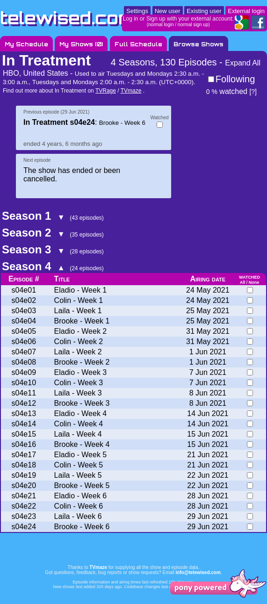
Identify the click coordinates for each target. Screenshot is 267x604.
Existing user (204, 10)
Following (235, 79)
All (242, 282)
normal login (160, 24)
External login (246, 10)
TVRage (105, 90)
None (254, 282)
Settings (137, 10)
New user (167, 10)
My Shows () (81, 44)
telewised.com (67, 18)
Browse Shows (198, 44)
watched (226, 91)
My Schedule (26, 44)
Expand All (242, 63)
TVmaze (131, 90)
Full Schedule (138, 44)
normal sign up (193, 24)
